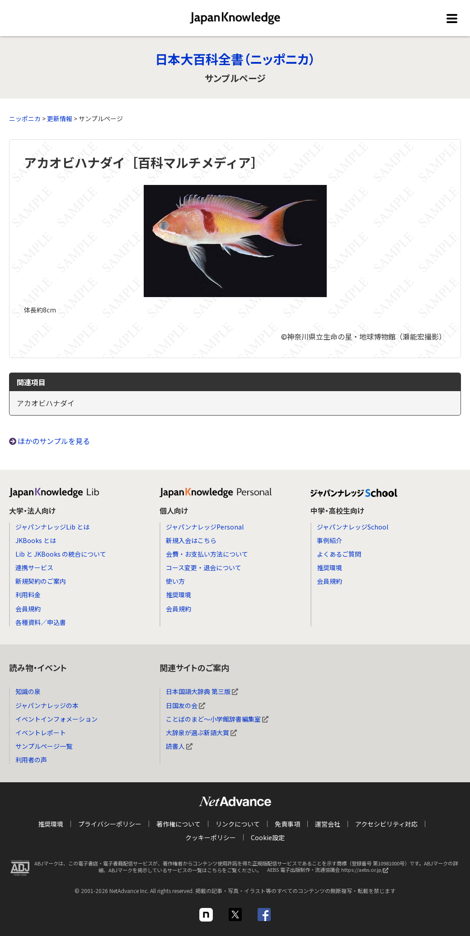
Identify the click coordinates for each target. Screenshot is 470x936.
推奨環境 (178, 594)
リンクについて (238, 823)
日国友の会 (185, 705)
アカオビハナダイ (46, 402)
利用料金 (28, 594)
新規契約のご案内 (40, 581)
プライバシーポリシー (109, 823)
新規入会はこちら (191, 540)
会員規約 (28, 608)
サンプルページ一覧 (43, 746)
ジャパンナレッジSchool (352, 526)
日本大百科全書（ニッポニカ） (235, 59)
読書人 (179, 746)
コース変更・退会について (203, 567)
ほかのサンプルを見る (54, 440)
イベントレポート (40, 732)
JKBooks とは (35, 540)
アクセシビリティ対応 (386, 823)
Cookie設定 (268, 837)
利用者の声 (31, 759)
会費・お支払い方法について (207, 553)
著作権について (178, 823)
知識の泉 (28, 691)
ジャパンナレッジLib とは (52, 526)
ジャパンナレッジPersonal (205, 526)
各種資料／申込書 (40, 622)
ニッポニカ (25, 118)
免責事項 (287, 823)
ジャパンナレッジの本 (47, 705)
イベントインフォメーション (56, 718)
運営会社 (327, 823)
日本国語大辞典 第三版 (202, 691)
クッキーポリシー (210, 837)
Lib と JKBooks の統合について (60, 553)
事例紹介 (329, 540)
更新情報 (59, 118)
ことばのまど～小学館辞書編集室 (217, 718)
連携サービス (34, 567)
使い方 (175, 581)
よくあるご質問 (339, 553)
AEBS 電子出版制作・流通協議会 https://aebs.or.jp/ (330, 872)
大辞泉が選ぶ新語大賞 (201, 732)
